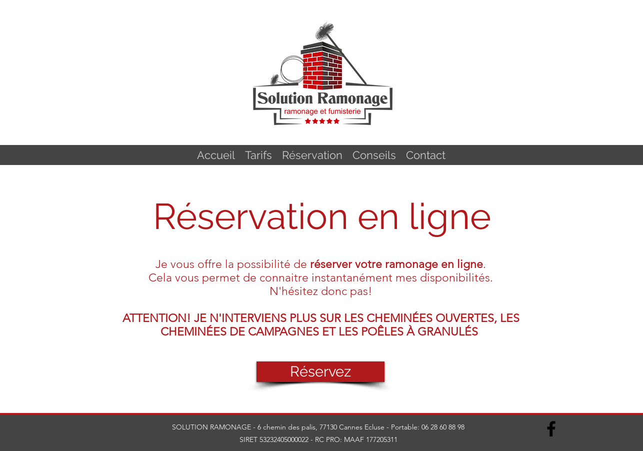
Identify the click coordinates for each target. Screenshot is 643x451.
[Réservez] (320, 372)
